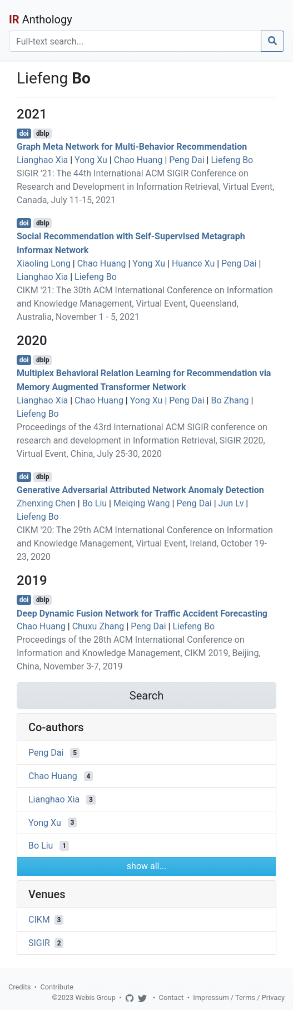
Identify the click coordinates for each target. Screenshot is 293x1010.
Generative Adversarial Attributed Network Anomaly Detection (140, 490)
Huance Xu (193, 263)
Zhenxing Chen (46, 503)
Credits (19, 987)
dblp (42, 133)
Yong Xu (91, 160)
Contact (171, 997)
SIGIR (39, 943)
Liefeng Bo (232, 160)
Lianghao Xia (42, 160)
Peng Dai (186, 160)
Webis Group (95, 997)
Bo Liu (94, 503)
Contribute (56, 987)
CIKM (39, 919)
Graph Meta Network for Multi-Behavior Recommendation (132, 146)
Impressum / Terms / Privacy (239, 997)
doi (24, 133)
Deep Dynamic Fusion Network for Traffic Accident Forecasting (142, 613)
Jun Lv (231, 503)
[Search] (135, 41)
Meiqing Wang (141, 503)
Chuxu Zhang (98, 626)
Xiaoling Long (44, 263)
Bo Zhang (230, 400)
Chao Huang (138, 160)
